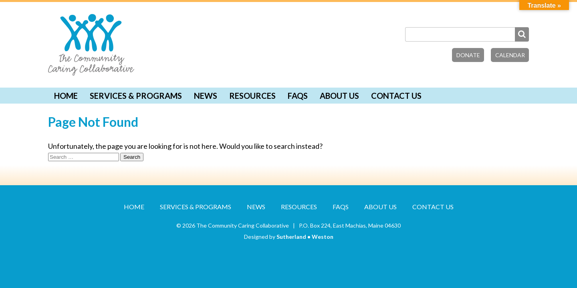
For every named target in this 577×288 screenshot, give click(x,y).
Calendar (510, 55)
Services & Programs (136, 95)
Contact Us (396, 95)
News (205, 95)
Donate (468, 55)
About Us (339, 95)
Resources (252, 95)
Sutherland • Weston (304, 236)
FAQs (298, 95)
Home (66, 95)
